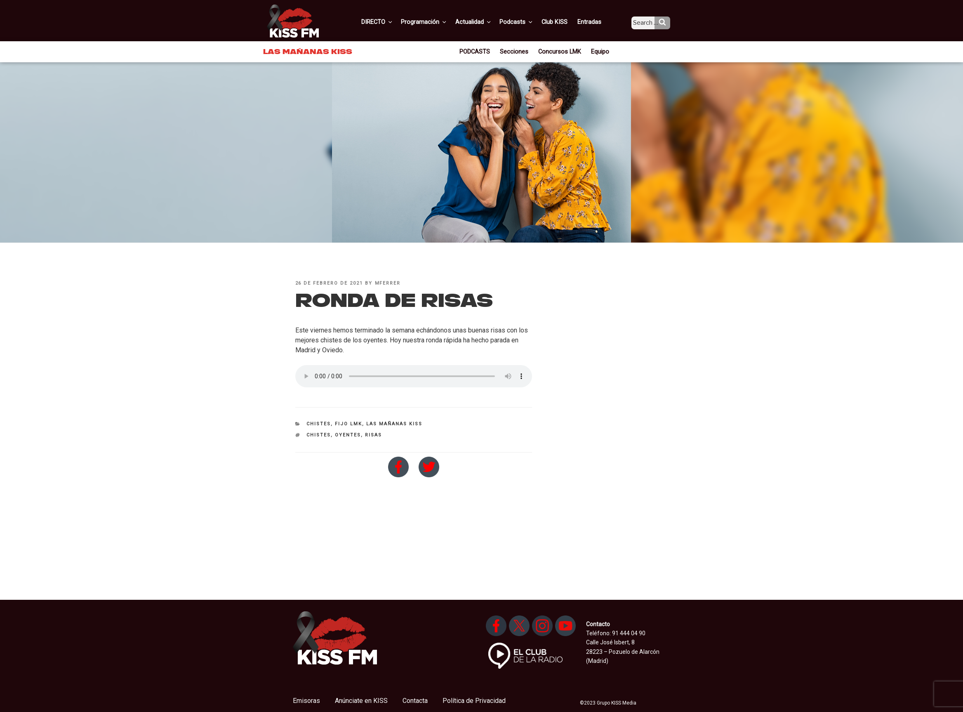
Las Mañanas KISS (394, 424)
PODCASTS (478, 51)
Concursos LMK (559, 51)
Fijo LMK (348, 424)
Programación (436, 22)
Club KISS (561, 22)
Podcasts (525, 22)
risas (373, 435)
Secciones (516, 51)
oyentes (348, 435)
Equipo (597, 51)
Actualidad (484, 22)
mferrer (388, 283)
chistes (318, 435)
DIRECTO (390, 22)
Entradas (595, 22)
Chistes (318, 424)
